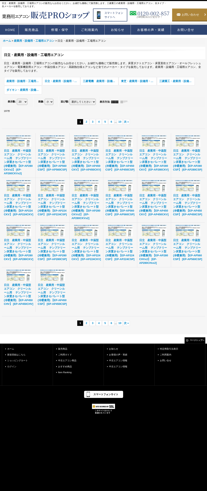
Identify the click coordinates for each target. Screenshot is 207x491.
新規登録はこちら (16, 354)
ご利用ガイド (65, 354)
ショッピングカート (17, 360)
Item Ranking (65, 372)
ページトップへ (197, 340)
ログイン (11, 366)
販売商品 (62, 349)
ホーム (10, 349)
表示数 (12, 101)
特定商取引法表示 (169, 349)
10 (119, 121)
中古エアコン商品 (67, 360)
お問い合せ (165, 360)
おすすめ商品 (65, 366)
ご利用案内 (165, 354)
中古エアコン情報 (118, 360)
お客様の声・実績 (118, 354)
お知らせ (113, 349)
